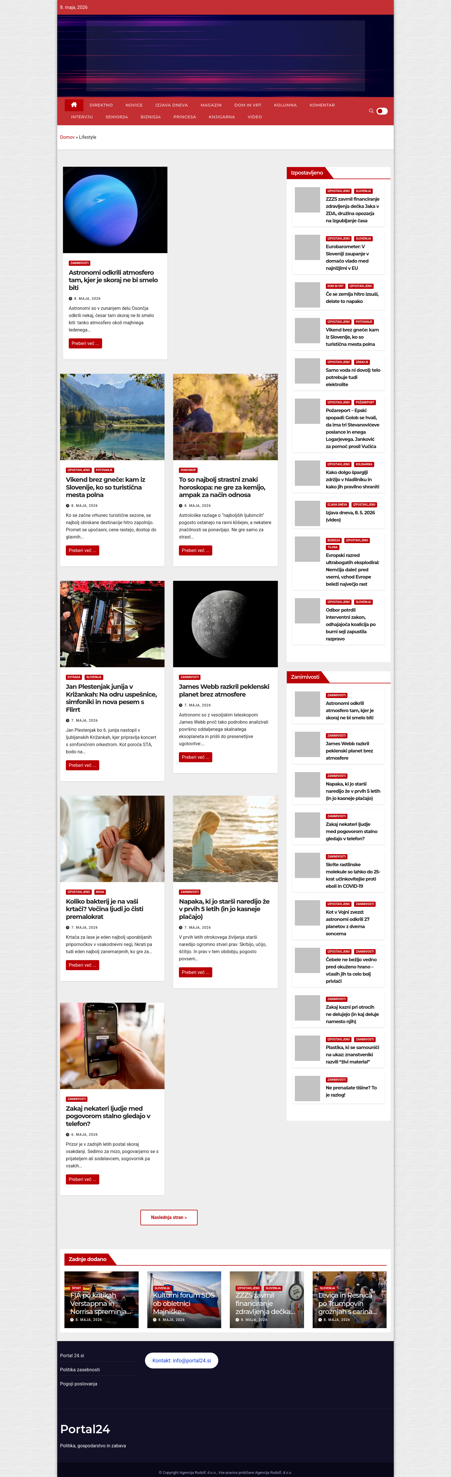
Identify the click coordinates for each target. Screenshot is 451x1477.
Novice (134, 105)
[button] (371, 111)
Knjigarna (222, 117)
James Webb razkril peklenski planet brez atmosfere (224, 690)
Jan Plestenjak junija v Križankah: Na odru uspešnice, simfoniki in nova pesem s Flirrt (111, 698)
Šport (76, 1288)
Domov (67, 137)
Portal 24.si (72, 1355)
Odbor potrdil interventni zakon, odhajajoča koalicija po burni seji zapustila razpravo (351, 624)
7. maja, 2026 (84, 720)
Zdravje (362, 362)
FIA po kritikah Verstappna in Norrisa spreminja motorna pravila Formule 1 (98, 1311)
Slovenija (93, 677)
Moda (100, 892)
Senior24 (117, 117)
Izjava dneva (171, 105)
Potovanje (104, 470)
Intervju (82, 117)
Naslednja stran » (169, 1217)
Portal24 (85, 1429)
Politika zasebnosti (80, 1369)
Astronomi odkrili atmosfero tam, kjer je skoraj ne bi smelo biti (113, 280)
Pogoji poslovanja (78, 1384)
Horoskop (188, 470)
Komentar (322, 105)
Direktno (101, 105)
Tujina (333, 547)
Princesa (184, 117)
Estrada (74, 677)
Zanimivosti (79, 263)
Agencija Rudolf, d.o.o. (273, 1472)
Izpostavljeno (79, 470)
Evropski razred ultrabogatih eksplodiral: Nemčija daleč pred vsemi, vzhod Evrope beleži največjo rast (352, 570)
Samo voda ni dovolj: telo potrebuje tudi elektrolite (353, 377)
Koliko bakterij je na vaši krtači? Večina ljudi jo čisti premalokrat (104, 909)
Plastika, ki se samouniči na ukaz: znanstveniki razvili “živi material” (352, 1055)
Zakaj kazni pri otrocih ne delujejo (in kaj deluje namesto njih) (352, 1014)
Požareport (365, 402)
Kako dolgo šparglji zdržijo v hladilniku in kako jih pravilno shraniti (352, 480)
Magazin (211, 105)
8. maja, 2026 (87, 299)
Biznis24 (151, 117)
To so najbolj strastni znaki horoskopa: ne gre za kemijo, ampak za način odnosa (222, 487)
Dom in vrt (247, 105)
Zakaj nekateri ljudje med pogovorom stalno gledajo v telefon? (108, 1116)
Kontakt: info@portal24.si (181, 1360)
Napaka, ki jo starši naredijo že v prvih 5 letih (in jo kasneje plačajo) (224, 909)
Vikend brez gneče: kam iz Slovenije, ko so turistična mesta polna (105, 487)
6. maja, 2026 (84, 1135)
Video (255, 117)
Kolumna (285, 105)
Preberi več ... (85, 343)
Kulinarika (364, 464)
